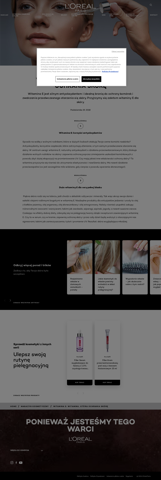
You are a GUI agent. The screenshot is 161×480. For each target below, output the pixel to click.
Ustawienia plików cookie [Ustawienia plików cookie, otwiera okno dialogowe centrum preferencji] (67, 79)
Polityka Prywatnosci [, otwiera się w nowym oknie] (110, 71)
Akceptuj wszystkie (91, 79)
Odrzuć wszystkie (118, 51)
